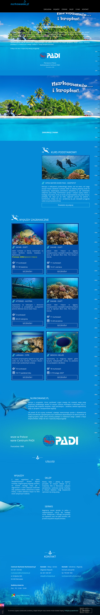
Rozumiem (86, 611)
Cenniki (64, 9)
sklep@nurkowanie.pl (47, 576)
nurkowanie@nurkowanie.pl (20, 573)
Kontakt (85, 9)
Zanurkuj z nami (50, 132)
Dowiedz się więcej (65, 205)
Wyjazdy (56, 9)
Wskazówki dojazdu (22, 595)
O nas (78, 9)
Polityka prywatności (71, 611)
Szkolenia (47, 9)
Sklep (71, 9)
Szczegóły (27, 271)
